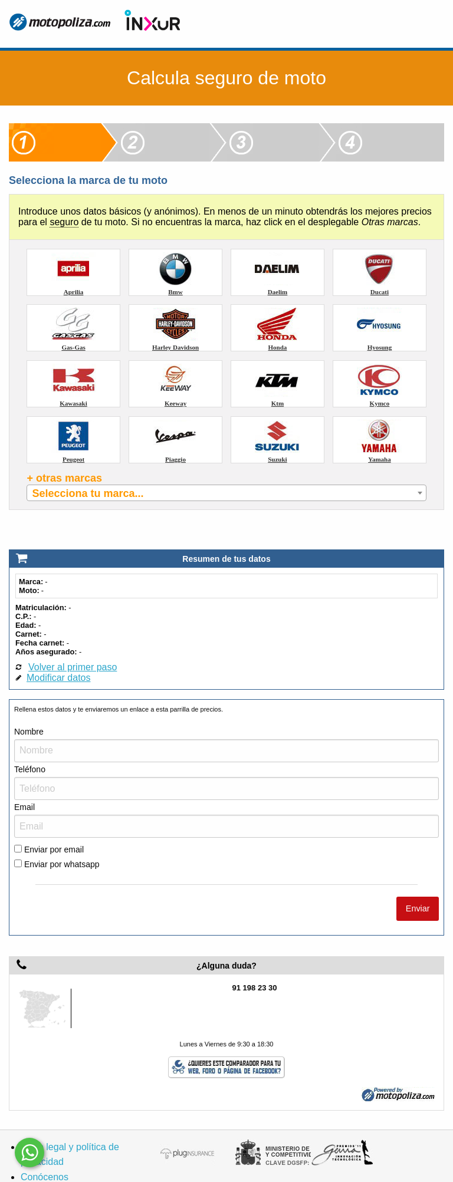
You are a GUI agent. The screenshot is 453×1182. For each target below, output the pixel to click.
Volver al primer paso (72, 646)
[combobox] (226, 493)
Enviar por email (49, 828)
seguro (64, 222)
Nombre (29, 710)
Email (24, 786)
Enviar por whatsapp (57, 843)
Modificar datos (59, 656)
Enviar (418, 887)
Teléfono (29, 748)
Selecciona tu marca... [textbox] (87, 493)
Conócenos (44, 1156)
